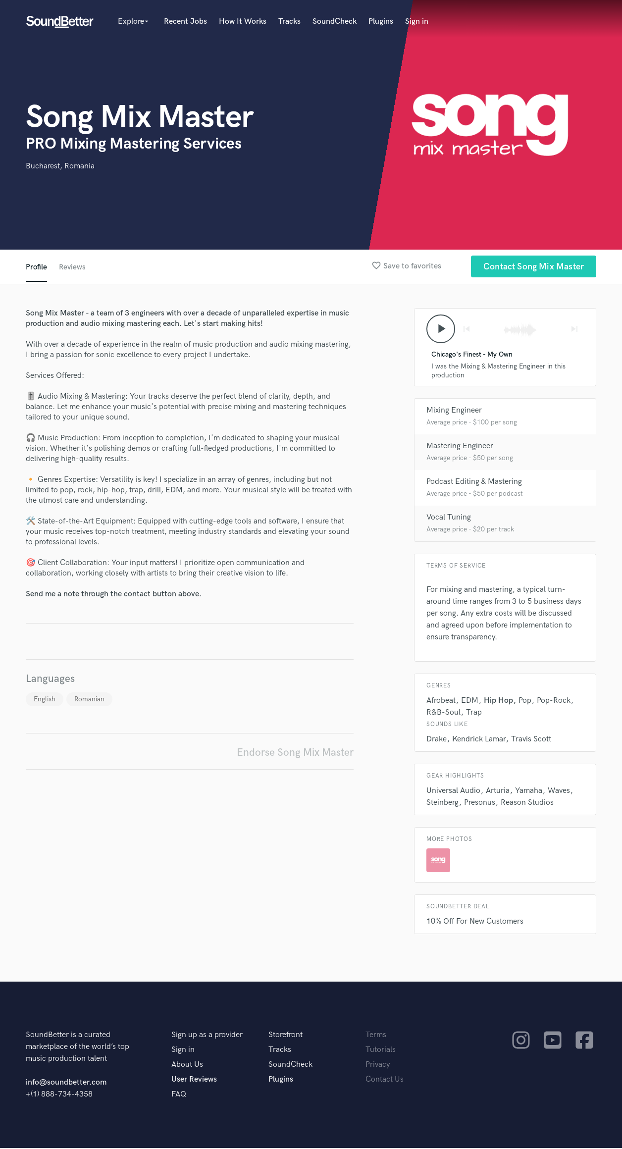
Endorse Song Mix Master (295, 752)
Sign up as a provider (207, 1036)
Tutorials (380, 1050)
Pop (524, 701)
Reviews (73, 267)
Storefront (285, 1036)
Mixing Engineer (454, 411)
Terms (375, 1036)
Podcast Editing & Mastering (474, 482)
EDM (469, 701)
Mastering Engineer (459, 447)
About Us (187, 1065)
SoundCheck (334, 21)
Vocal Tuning (448, 518)
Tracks (289, 21)
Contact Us (384, 1080)
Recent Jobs (185, 21)
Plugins (380, 21)
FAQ (178, 1095)
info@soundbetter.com (66, 1083)
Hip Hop (498, 701)
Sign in (416, 21)
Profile (36, 267)
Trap (474, 713)
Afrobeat (441, 701)
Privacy (377, 1065)
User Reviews (194, 1080)
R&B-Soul (443, 713)
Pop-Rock (553, 701)
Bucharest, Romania (60, 166)
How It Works (242, 21)
